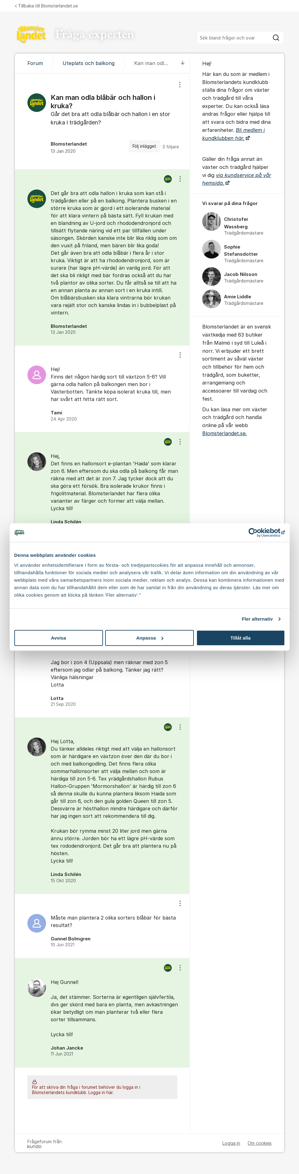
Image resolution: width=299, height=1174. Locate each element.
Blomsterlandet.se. (224, 433)
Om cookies (260, 1143)
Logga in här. (101, 1092)
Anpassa (149, 638)
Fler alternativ (257, 619)
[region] (102, 121)
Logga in (231, 1143)
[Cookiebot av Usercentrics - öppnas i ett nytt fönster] (258, 532)
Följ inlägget (144, 146)
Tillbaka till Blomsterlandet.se (46, 5)
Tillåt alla (240, 638)
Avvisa (58, 638)
